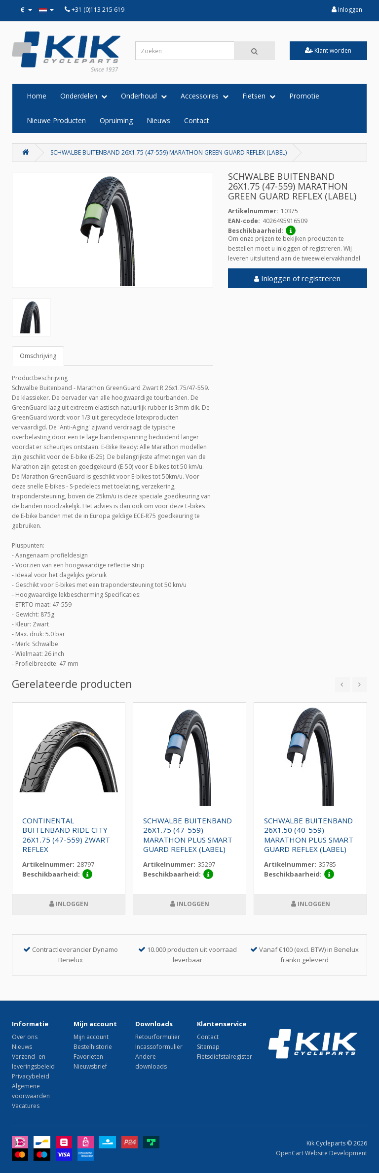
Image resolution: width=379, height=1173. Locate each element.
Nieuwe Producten (56, 120)
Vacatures (25, 1106)
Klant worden (328, 50)
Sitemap (208, 1047)
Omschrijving (38, 356)
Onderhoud (144, 95)
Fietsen (258, 95)
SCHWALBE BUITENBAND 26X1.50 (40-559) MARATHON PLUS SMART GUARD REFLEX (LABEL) (308, 835)
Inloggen (347, 9)
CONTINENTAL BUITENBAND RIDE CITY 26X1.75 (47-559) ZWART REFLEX (66, 835)
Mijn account (91, 1037)
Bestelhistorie (93, 1047)
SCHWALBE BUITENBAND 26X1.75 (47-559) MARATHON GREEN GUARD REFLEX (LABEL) (168, 152)
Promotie (304, 95)
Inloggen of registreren (297, 278)
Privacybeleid (30, 1076)
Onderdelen (83, 95)
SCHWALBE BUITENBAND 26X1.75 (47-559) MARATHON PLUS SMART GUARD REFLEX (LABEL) (187, 835)
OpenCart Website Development (321, 1153)
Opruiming (116, 120)
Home (36, 95)
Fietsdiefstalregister (224, 1056)
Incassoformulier (159, 1047)
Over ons (25, 1037)
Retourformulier (157, 1037)
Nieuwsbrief (90, 1066)
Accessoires (204, 95)
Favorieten (88, 1056)
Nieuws (158, 120)
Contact (196, 120)
